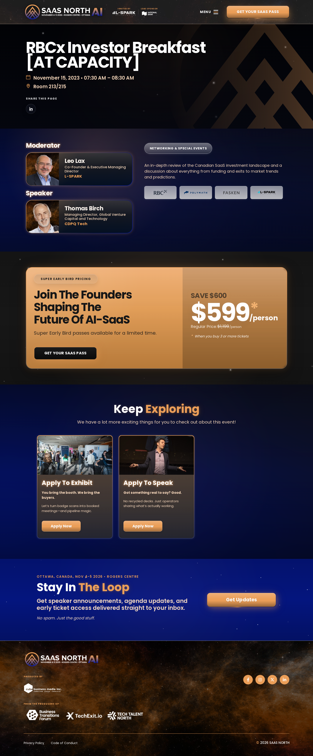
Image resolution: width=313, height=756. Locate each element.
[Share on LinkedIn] (31, 109)
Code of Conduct (64, 743)
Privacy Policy (34, 743)
